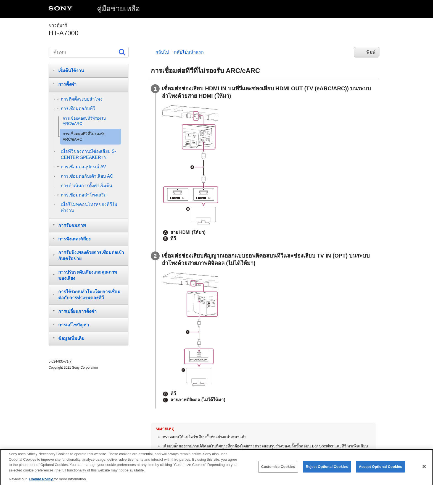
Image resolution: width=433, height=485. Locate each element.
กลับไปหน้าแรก (189, 52)
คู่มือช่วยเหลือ (118, 8)
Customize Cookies (278, 471)
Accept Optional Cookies (380, 471)
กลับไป (162, 52)
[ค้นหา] (89, 52)
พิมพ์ (371, 52)
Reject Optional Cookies (327, 471)
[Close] (424, 471)
